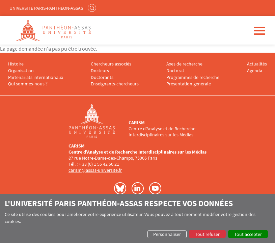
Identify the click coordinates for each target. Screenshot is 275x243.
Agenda (254, 71)
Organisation (21, 71)
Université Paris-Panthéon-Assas (46, 8)
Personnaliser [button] (167, 234)
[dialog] (137, 218)
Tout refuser (207, 234)
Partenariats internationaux (35, 77)
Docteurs (100, 71)
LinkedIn (138, 188)
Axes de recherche (184, 64)
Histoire (16, 64)
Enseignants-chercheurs (115, 84)
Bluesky (120, 188)
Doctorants (102, 77)
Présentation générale (188, 84)
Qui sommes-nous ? (28, 84)
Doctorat (175, 71)
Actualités (257, 64)
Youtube (155, 188)
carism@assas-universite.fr (95, 170)
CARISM (137, 122)
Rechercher (92, 8)
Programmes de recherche (192, 77)
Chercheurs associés (111, 64)
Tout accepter (248, 234)
